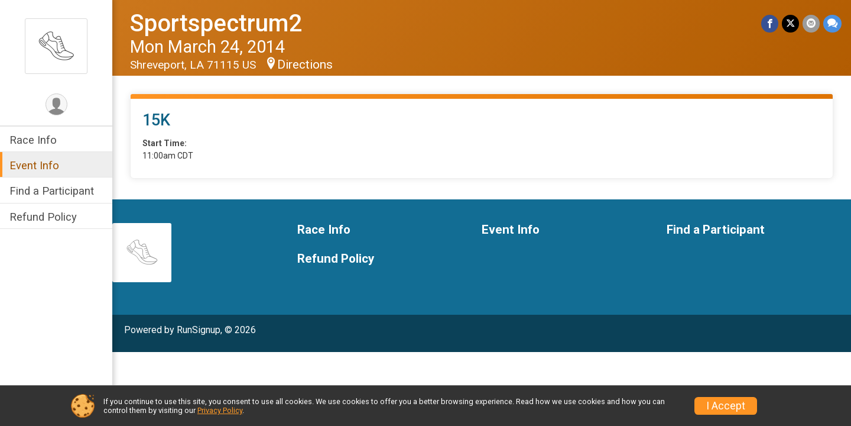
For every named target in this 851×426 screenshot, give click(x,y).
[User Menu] (56, 104)
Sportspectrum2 (216, 23)
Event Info (34, 165)
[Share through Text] (832, 23)
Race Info (33, 140)
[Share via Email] (811, 23)
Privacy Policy (219, 410)
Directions (305, 64)
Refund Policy (43, 217)
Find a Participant (51, 191)
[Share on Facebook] (769, 23)
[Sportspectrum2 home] (56, 45)
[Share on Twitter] (790, 23)
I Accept (725, 406)
